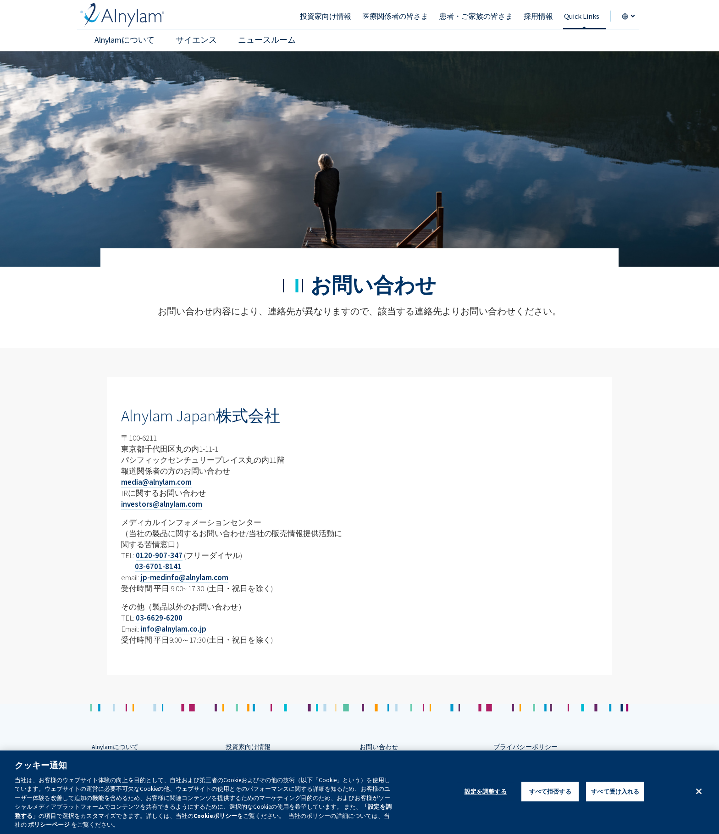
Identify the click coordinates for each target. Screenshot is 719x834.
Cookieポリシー (215, 816)
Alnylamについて (115, 747)
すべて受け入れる (615, 791)
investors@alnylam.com (161, 504)
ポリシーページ (49, 824)
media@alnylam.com (156, 482)
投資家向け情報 (248, 747)
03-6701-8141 (158, 566)
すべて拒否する (550, 791)
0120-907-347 (159, 555)
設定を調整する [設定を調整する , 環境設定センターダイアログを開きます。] (486, 791)
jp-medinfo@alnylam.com (184, 577)
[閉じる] (699, 791)
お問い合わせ (379, 747)
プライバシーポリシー (525, 747)
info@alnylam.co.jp (173, 629)
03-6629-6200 (159, 618)
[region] (359, 792)
